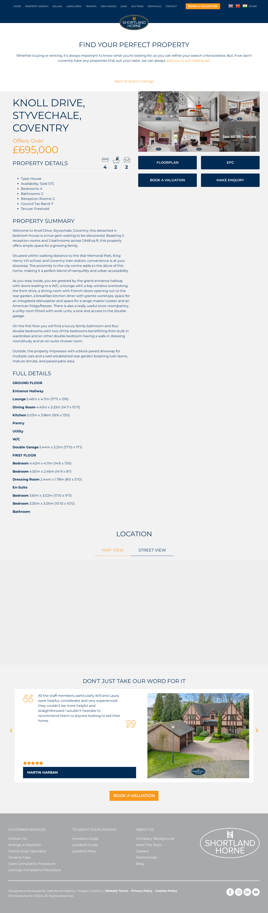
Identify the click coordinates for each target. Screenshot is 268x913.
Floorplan (168, 163)
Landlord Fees (84, 851)
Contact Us (17, 839)
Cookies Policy (166, 891)
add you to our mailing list (188, 61)
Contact (171, 6)
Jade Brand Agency (61, 891)
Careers (142, 851)
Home (17, 6)
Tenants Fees (19, 857)
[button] (11, 730)
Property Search (36, 6)
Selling (57, 6)
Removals (154, 6)
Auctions (137, 6)
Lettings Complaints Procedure (34, 870)
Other (253, 6)
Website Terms (116, 891)
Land (123, 6)
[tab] (113, 550)
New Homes (108, 6)
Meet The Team (149, 845)
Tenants (91, 6)
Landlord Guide (85, 845)
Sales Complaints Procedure (31, 864)
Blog (140, 864)
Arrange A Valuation (24, 845)
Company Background (155, 839)
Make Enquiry (230, 180)
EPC (230, 163)
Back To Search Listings (134, 81)
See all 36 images (239, 136)
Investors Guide (85, 839)
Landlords (74, 6)
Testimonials (146, 857)
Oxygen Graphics (90, 891)
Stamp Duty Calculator (27, 851)
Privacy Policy (141, 891)
